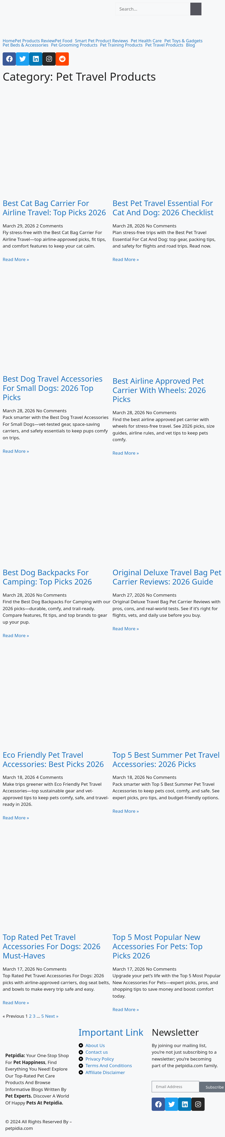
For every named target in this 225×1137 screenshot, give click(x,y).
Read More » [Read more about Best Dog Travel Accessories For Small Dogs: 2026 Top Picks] (16, 451)
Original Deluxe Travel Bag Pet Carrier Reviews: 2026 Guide (167, 577)
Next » (51, 1016)
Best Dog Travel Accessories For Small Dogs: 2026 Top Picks (52, 387)
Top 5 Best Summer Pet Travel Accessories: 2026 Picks (166, 759)
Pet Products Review (35, 41)
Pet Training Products (121, 45)
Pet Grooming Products (74, 45)
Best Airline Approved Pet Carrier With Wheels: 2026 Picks (159, 390)
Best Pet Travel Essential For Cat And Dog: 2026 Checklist (163, 207)
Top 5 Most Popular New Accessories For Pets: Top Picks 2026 (157, 946)
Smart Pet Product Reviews (101, 41)
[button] (65, 41)
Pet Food (63, 41)
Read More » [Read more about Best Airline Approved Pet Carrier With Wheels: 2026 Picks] (125, 453)
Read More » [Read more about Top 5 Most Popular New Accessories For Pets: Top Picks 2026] (125, 1009)
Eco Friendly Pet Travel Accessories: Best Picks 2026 (53, 759)
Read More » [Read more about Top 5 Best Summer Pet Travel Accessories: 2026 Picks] (125, 811)
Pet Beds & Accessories (25, 45)
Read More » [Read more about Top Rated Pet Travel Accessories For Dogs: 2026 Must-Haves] (16, 1002)
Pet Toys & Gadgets (183, 41)
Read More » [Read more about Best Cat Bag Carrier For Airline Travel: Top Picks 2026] (16, 259)
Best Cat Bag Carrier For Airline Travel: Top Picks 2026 (54, 207)
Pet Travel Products (164, 45)
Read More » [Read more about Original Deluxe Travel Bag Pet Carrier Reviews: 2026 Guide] (125, 628)
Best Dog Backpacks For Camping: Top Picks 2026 (47, 577)
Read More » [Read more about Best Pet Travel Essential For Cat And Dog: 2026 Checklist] (125, 259)
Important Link (111, 1032)
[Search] (195, 9)
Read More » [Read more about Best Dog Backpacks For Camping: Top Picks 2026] (16, 635)
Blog (190, 45)
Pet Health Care (146, 41)
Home (9, 41)
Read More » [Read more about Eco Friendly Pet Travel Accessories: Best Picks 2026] (16, 818)
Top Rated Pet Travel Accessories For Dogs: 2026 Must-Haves (52, 946)
